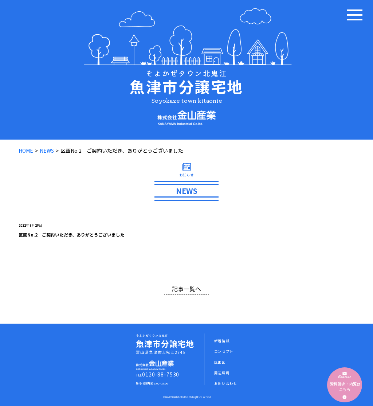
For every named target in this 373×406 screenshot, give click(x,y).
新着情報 (221, 340)
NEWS (47, 150)
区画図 (220, 362)
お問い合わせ (225, 383)
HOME (26, 150)
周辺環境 (221, 372)
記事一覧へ (186, 288)
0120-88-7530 (160, 374)
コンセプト (223, 351)
